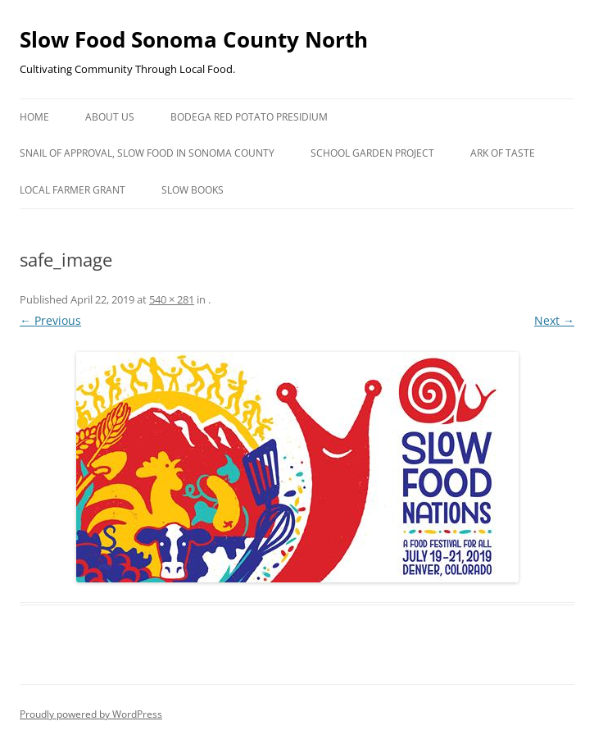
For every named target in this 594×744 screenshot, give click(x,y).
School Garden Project (372, 153)
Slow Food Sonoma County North (194, 39)
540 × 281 (171, 299)
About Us (109, 117)
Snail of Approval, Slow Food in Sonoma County (147, 153)
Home (34, 117)
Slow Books (192, 190)
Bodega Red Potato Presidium (249, 117)
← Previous (50, 320)
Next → (554, 320)
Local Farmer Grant (72, 190)
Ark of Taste (502, 153)
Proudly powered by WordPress (91, 714)
